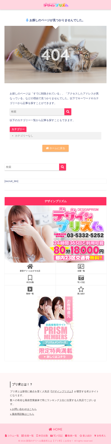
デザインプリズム (62, 391)
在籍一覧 (81, 268)
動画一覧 (30, 290)
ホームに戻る (55, 148)
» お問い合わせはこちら (23, 409)
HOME (55, 429)
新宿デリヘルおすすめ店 (30, 268)
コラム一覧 (12, 435)
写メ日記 (81, 279)
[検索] (67, 111)
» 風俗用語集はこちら (22, 414)
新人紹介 (81, 290)
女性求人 (100, 435)
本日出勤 (30, 279)
